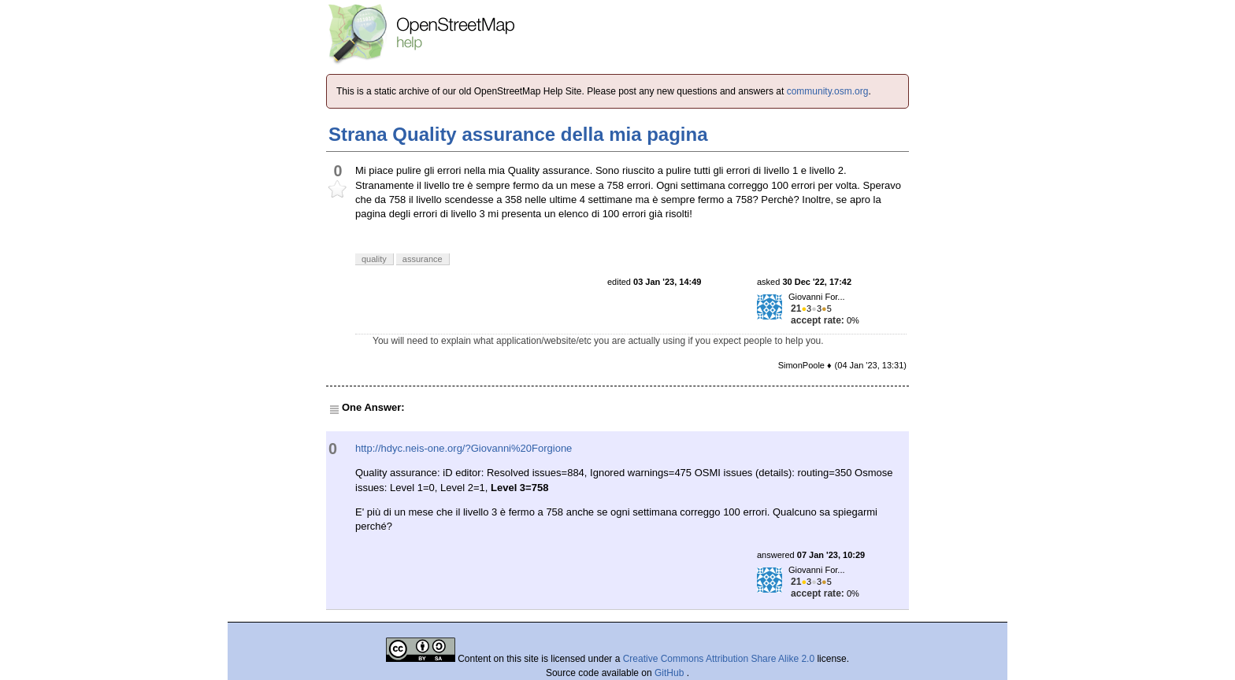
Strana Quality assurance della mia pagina (518, 134)
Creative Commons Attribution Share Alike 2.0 (718, 658)
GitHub (671, 672)
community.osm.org (828, 91)
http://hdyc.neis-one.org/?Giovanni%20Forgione (463, 448)
